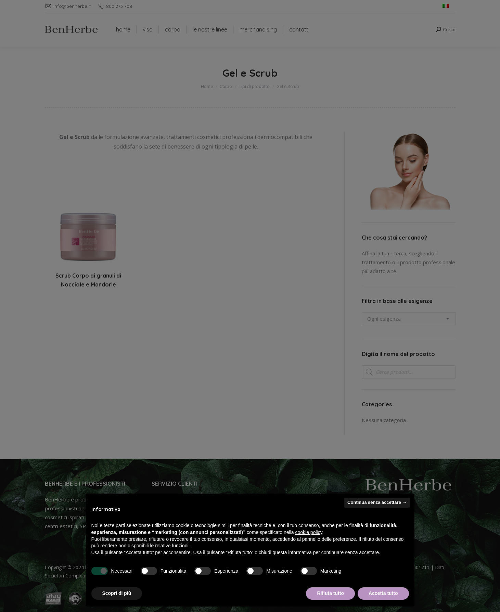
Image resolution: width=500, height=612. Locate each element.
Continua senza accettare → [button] (377, 502)
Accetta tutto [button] (383, 593)
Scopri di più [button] (116, 593)
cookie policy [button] (308, 532)
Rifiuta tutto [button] (330, 593)
